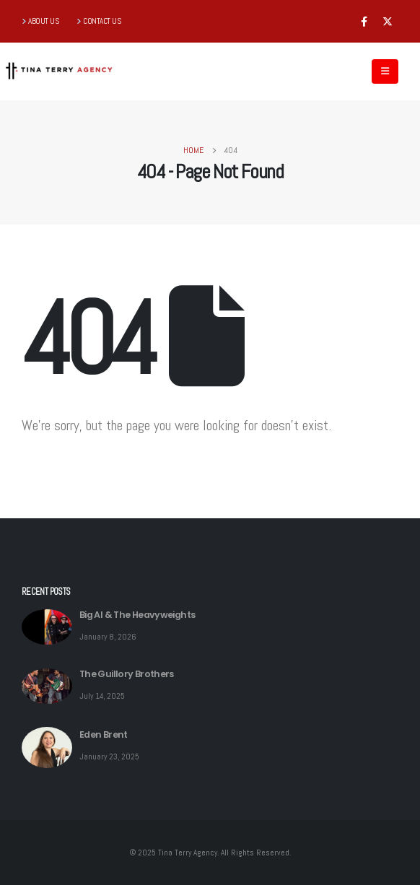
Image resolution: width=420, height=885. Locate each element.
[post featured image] (47, 627)
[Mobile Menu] (385, 71)
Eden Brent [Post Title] (103, 734)
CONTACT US (102, 21)
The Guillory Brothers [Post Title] (126, 674)
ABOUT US (43, 21)
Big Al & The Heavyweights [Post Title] (137, 615)
